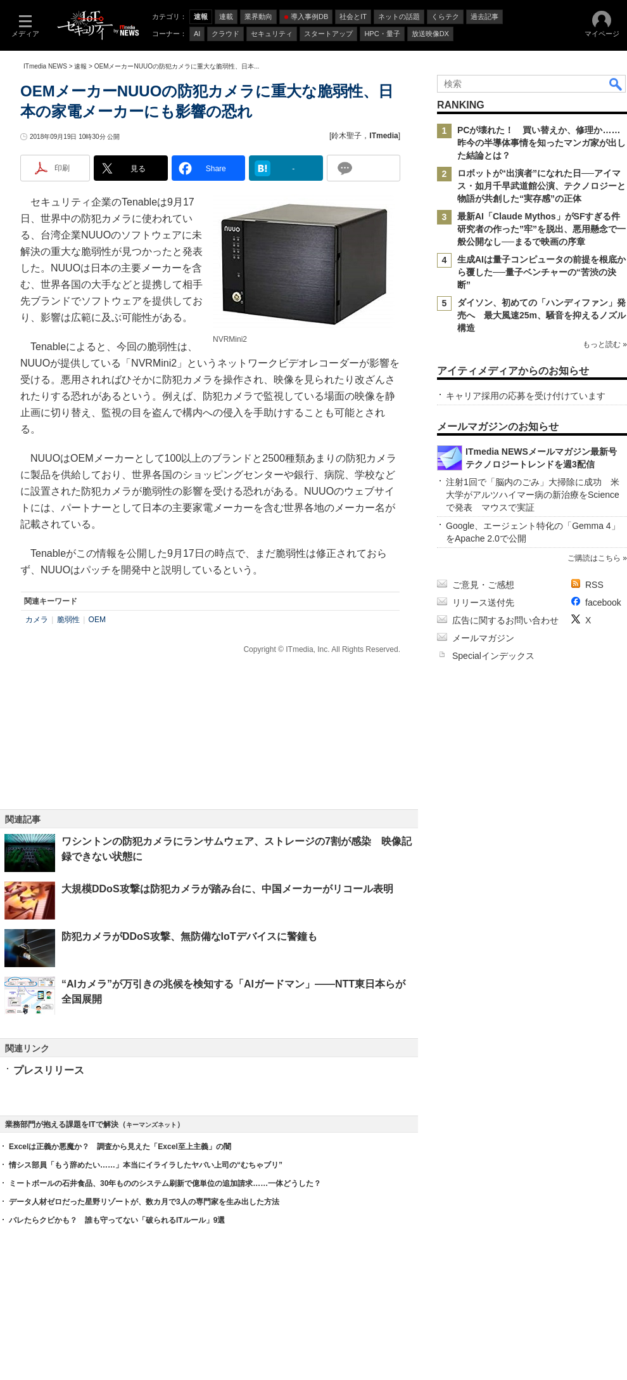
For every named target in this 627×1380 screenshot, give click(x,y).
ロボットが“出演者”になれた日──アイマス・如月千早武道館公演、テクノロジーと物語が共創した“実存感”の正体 (541, 186)
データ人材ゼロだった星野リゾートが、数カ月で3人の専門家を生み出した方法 (144, 1201)
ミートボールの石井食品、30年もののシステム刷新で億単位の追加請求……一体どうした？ (165, 1183)
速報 (80, 66)
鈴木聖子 (346, 135)
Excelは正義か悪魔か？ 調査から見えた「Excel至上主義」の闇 (120, 1146)
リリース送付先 (483, 602)
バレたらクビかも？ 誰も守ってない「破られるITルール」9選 (117, 1220)
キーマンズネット (151, 1124)
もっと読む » (605, 344)
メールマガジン (483, 638)
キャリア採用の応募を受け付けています (525, 396)
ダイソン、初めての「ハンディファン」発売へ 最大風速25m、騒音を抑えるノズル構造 (541, 315)
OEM (97, 619)
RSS (594, 585)
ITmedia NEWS (45, 66)
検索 (616, 84)
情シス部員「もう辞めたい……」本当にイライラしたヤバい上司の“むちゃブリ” (145, 1165)
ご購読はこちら (594, 558)
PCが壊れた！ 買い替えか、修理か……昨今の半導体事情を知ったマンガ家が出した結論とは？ (541, 142)
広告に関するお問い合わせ (505, 620)
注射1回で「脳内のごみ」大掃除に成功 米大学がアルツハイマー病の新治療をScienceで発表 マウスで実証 (532, 494)
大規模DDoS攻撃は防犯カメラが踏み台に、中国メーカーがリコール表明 (227, 888)
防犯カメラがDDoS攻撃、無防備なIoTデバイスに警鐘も (189, 936)
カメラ (36, 619)
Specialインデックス (493, 656)
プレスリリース (48, 1070)
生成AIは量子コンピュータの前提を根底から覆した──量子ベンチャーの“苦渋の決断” (541, 272)
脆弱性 (68, 619)
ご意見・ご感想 (483, 585)
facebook (603, 602)
